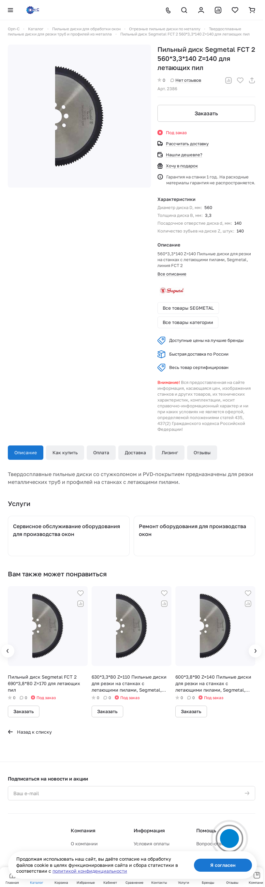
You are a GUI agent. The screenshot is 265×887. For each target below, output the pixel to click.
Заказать (206, 113)
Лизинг (170, 452)
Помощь (206, 830)
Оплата (101, 452)
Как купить (65, 452)
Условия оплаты (151, 843)
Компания (83, 830)
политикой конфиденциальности (89, 871)
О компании (84, 843)
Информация (149, 830)
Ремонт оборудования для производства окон (192, 530)
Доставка (135, 452)
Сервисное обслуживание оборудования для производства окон (66, 530)
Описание (25, 452)
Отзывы (202, 452)
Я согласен (223, 865)
